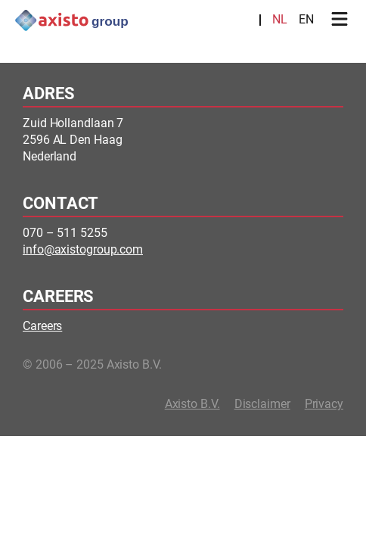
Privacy (324, 404)
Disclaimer (262, 404)
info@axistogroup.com (83, 249)
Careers (42, 326)
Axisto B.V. (192, 404)
